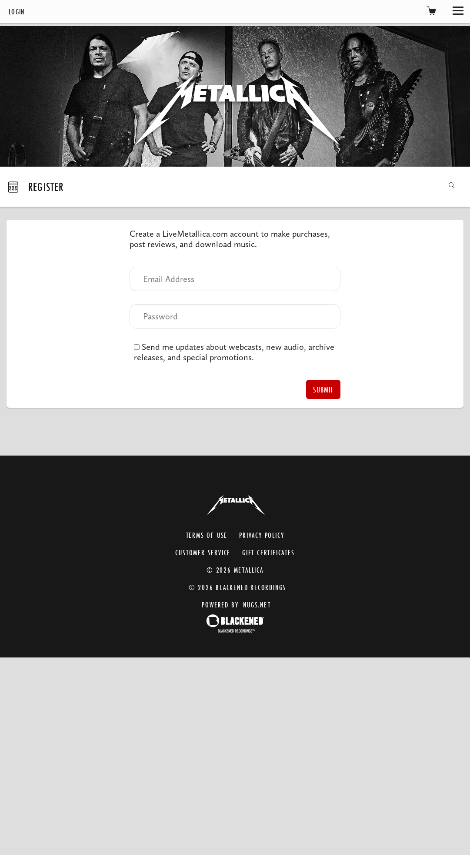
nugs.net (256, 605)
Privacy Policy (261, 535)
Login (17, 12)
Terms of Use (207, 535)
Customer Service (202, 552)
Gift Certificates (268, 552)
